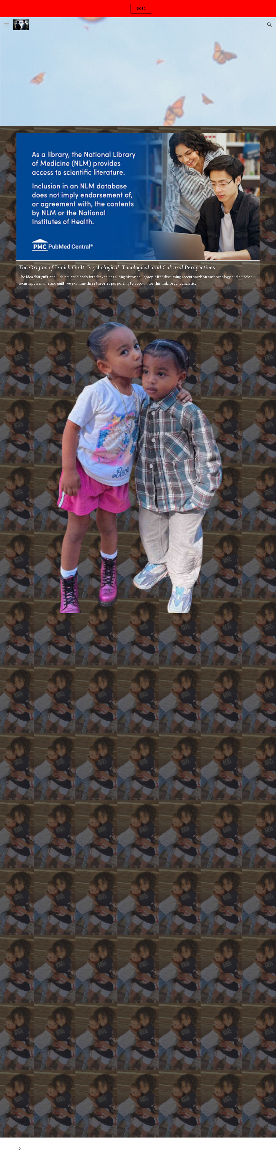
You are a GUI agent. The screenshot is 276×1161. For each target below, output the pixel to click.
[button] (6, 24)
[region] (138, 8)
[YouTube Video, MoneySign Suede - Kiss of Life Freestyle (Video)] (138, 876)
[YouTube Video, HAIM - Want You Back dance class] (117, 79)
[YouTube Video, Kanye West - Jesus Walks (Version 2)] (138, 703)
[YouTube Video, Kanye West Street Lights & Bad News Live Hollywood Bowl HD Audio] (138, 1048)
